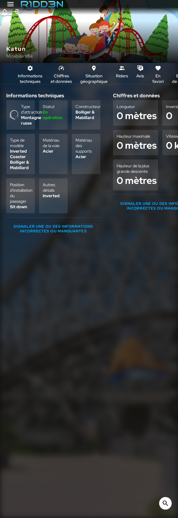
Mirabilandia (19, 56)
